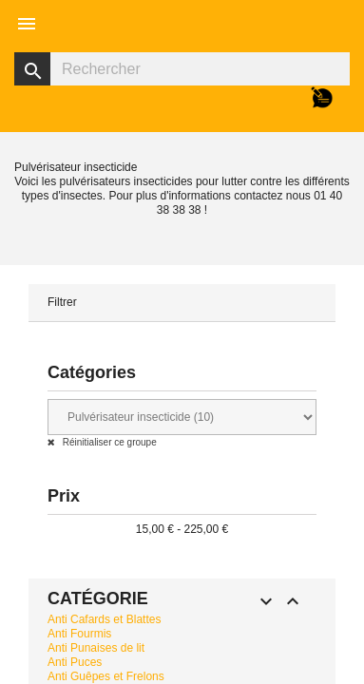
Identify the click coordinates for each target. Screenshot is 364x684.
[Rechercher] (182, 69)
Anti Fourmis (79, 633)
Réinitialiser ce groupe (108, 442)
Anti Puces (75, 662)
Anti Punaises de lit (96, 648)
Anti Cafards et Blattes (104, 619)
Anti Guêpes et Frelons (106, 676)
